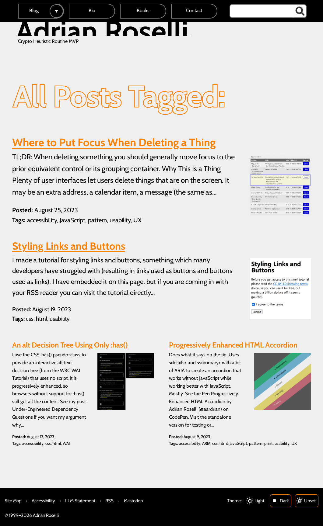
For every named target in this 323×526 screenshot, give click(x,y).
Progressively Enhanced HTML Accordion (233, 345)
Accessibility (43, 501)
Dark (284, 501)
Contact (194, 10)
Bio (92, 10)
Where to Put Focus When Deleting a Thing (114, 142)
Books (143, 10)
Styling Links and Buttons (68, 246)
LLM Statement (80, 501)
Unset (310, 501)
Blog (34, 10)
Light (259, 501)
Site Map (13, 501)
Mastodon (133, 501)
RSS (109, 501)
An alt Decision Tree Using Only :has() (70, 345)
